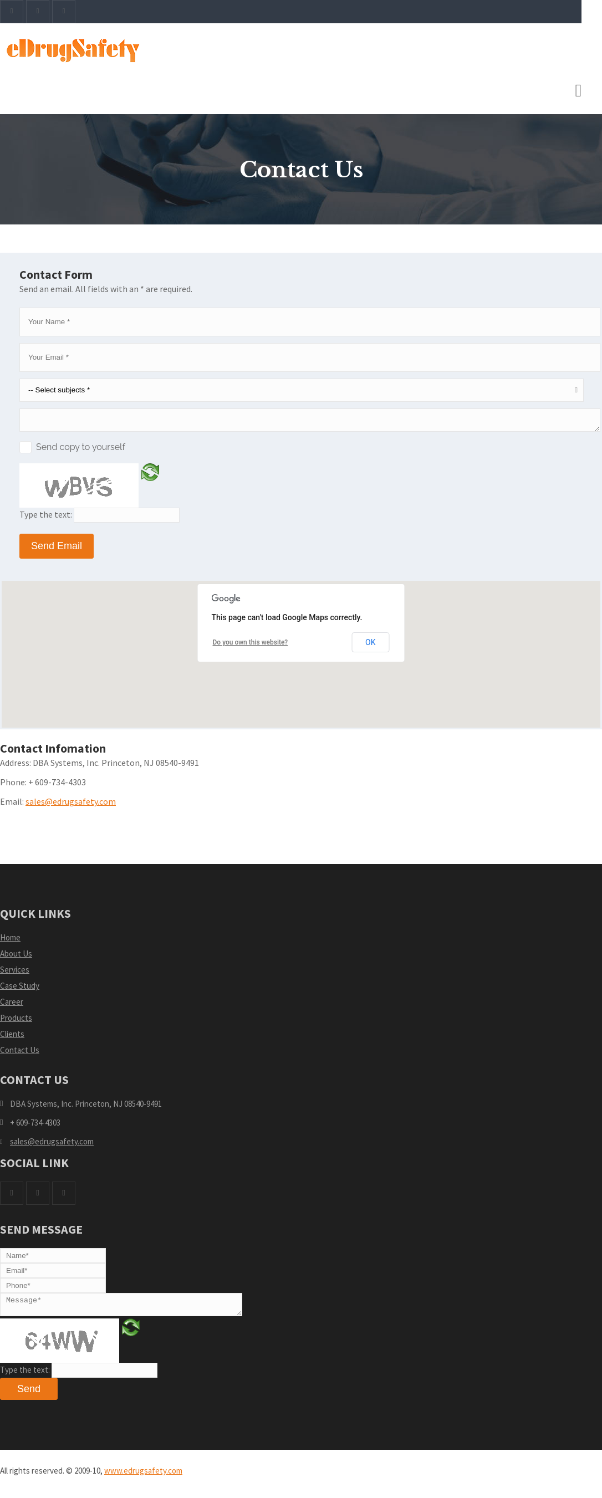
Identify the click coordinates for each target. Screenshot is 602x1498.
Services (14, 973)
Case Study (19, 989)
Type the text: (45, 517)
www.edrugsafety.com (143, 1477)
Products (16, 1021)
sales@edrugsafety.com (70, 804)
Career (11, 1005)
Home (10, 940)
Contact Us (19, 1053)
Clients (12, 1037)
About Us (16, 957)
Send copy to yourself (80, 450)
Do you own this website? (250, 646)
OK (370, 645)
